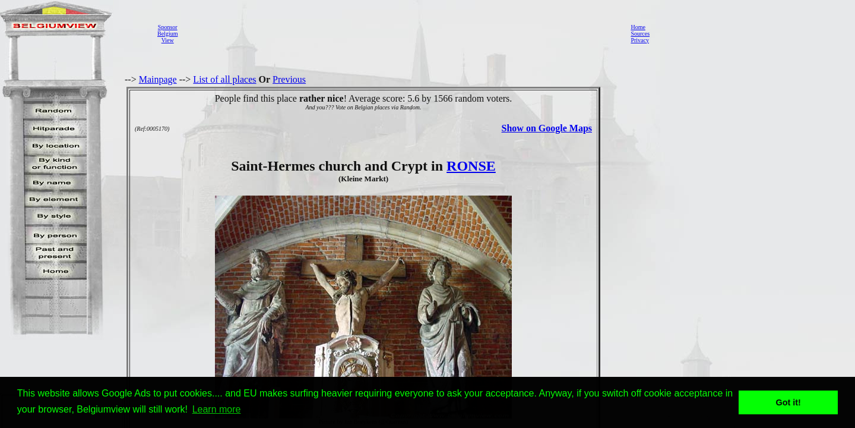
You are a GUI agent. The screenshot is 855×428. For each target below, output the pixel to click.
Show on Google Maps (547, 128)
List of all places (224, 79)
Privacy (640, 40)
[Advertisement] (401, 33)
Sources (640, 33)
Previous (289, 79)
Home (638, 27)
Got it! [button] (788, 402)
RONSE (471, 166)
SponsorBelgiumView (167, 33)
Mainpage (158, 79)
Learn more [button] (216, 409)
